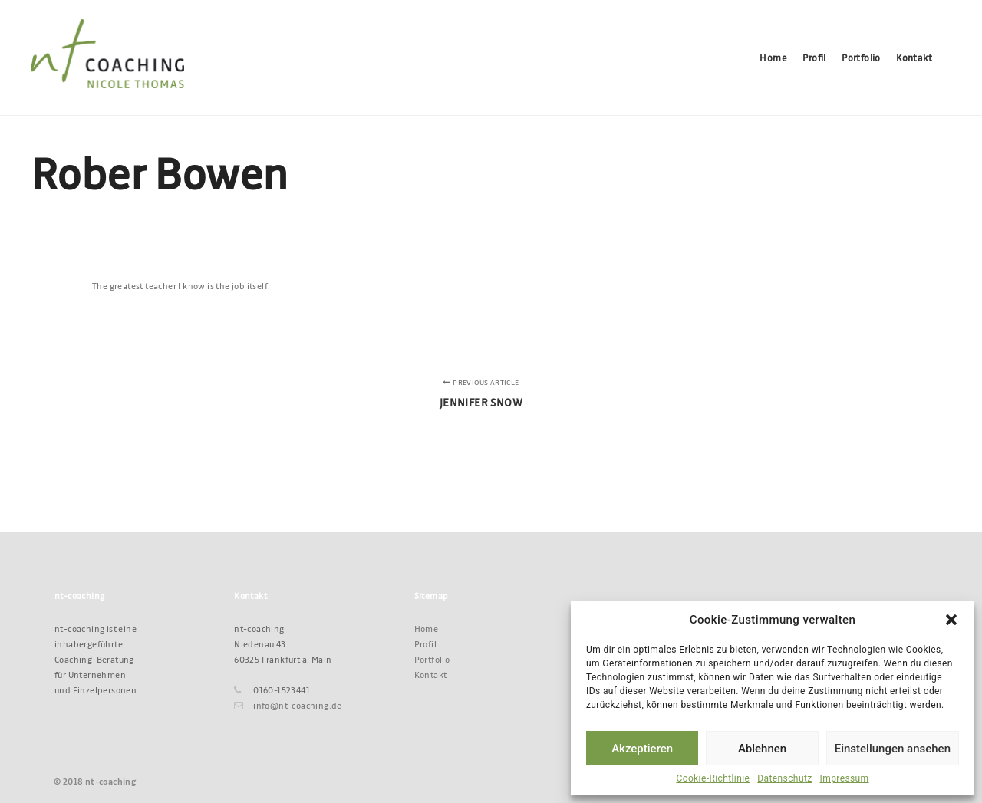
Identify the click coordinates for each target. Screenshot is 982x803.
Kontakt (430, 675)
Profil (425, 644)
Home (426, 629)
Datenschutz (784, 778)
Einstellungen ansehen (893, 748)
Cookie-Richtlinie (713, 778)
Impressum (844, 778)
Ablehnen (762, 748)
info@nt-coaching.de (288, 705)
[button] (951, 619)
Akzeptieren (642, 748)
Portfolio (432, 659)
